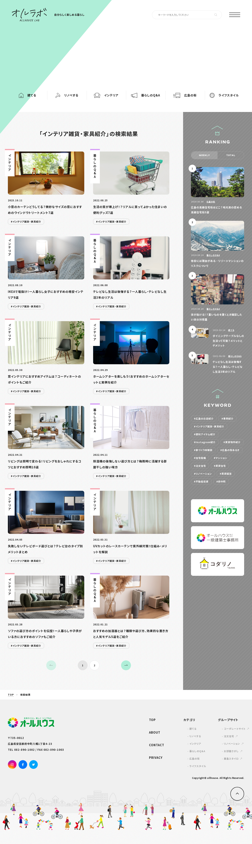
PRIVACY (156, 757)
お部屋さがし (231, 751)
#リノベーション (203, 473)
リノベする (195, 736)
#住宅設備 (200, 458)
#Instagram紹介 (205, 442)
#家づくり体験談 (203, 450)
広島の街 (211, 201)
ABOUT (154, 732)
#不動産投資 (201, 481)
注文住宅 (229, 736)
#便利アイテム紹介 (204, 434)
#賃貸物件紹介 (232, 442)
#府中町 (221, 481)
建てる (231, 330)
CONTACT (156, 745)
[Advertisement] (126, 51)
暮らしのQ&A (213, 255)
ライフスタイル (197, 766)
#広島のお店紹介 (204, 418)
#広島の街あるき (229, 450)
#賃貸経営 (226, 473)
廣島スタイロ (231, 758)
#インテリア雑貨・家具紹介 (209, 426)
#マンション (220, 458)
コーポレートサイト (235, 728)
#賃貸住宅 (220, 466)
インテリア (195, 743)
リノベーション (232, 743)
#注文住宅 (200, 466)
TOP (11, 694)
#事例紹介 (227, 418)
